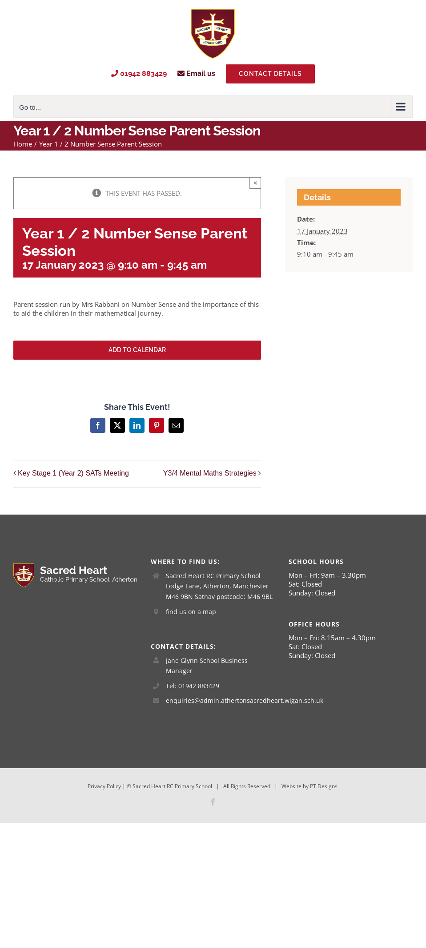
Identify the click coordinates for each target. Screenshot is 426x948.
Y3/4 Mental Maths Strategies (210, 473)
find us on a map (191, 611)
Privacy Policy (104, 786)
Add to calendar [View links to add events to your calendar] (137, 349)
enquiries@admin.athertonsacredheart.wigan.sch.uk (220, 700)
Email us (196, 73)
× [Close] (255, 182)
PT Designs (324, 786)
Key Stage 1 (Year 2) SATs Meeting (73, 473)
